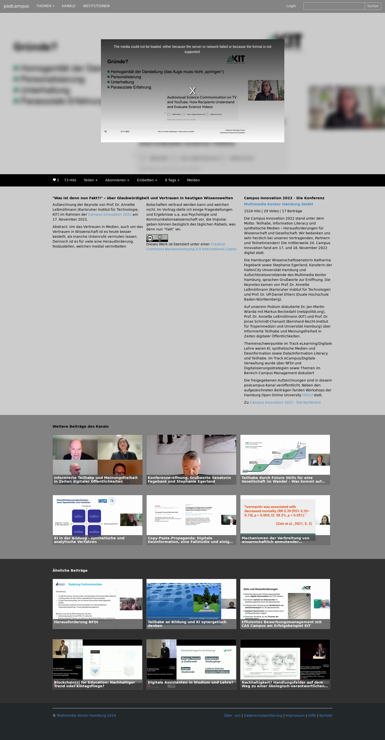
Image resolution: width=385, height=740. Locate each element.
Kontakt (325, 716)
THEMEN (45, 6)
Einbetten (147, 180)
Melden (193, 180)
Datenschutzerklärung (263, 716)
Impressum (295, 716)
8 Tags (172, 180)
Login (291, 6)
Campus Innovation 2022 (110, 214)
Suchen (373, 6)
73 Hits (70, 180)
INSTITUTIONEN (96, 6)
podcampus (16, 6)
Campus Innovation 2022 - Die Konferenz (285, 402)
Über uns (232, 716)
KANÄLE (69, 6)
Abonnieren (117, 180)
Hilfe (312, 716)
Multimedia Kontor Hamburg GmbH (278, 204)
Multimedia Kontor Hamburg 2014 (86, 716)
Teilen (90, 180)
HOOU (307, 395)
